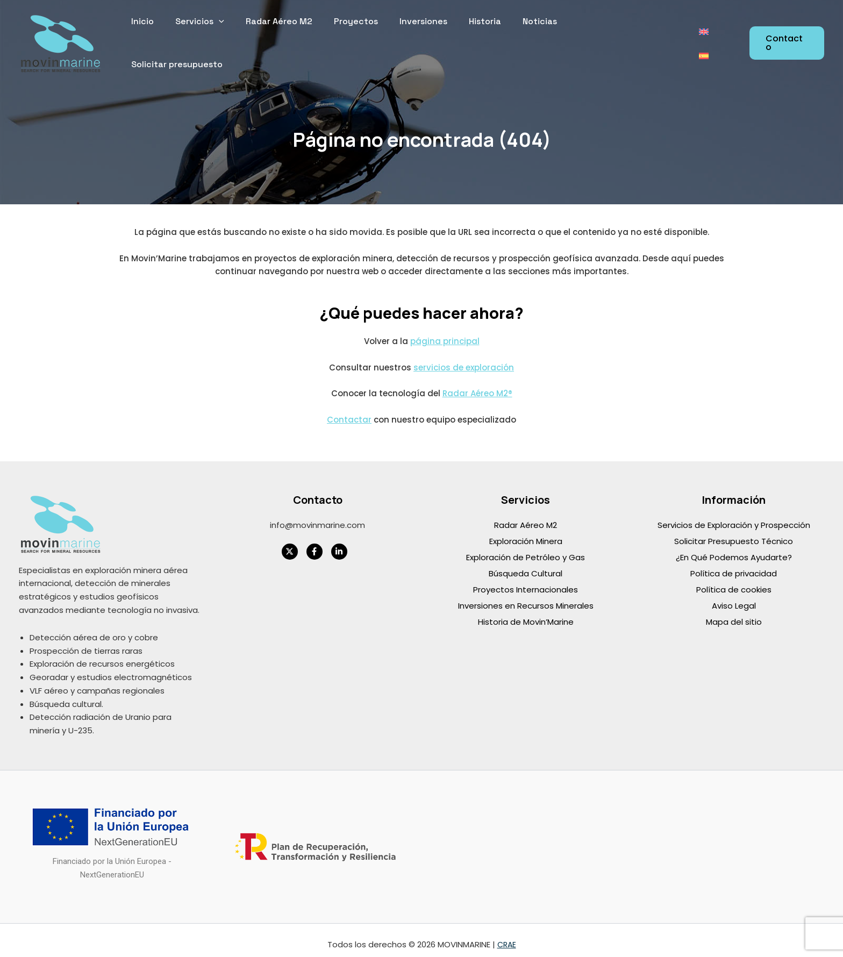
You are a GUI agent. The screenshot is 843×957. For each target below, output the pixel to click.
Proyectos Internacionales (525, 579)
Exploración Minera (525, 531)
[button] (786, 38)
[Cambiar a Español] (723, 38)
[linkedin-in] (342, 542)
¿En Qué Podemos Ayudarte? (734, 547)
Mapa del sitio (734, 612)
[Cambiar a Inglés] (703, 38)
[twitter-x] (293, 542)
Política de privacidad (733, 563)
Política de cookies (733, 579)
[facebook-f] (317, 542)
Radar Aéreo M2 (525, 515)
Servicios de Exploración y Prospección (734, 515)
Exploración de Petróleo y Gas (525, 547)
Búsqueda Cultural (525, 563)
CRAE (506, 935)
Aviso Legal (734, 596)
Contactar (349, 410)
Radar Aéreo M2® (477, 383)
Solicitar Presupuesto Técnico (733, 531)
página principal (445, 331)
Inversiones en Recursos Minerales (526, 596)
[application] (244, 38)
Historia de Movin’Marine (526, 612)
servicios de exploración (463, 357)
